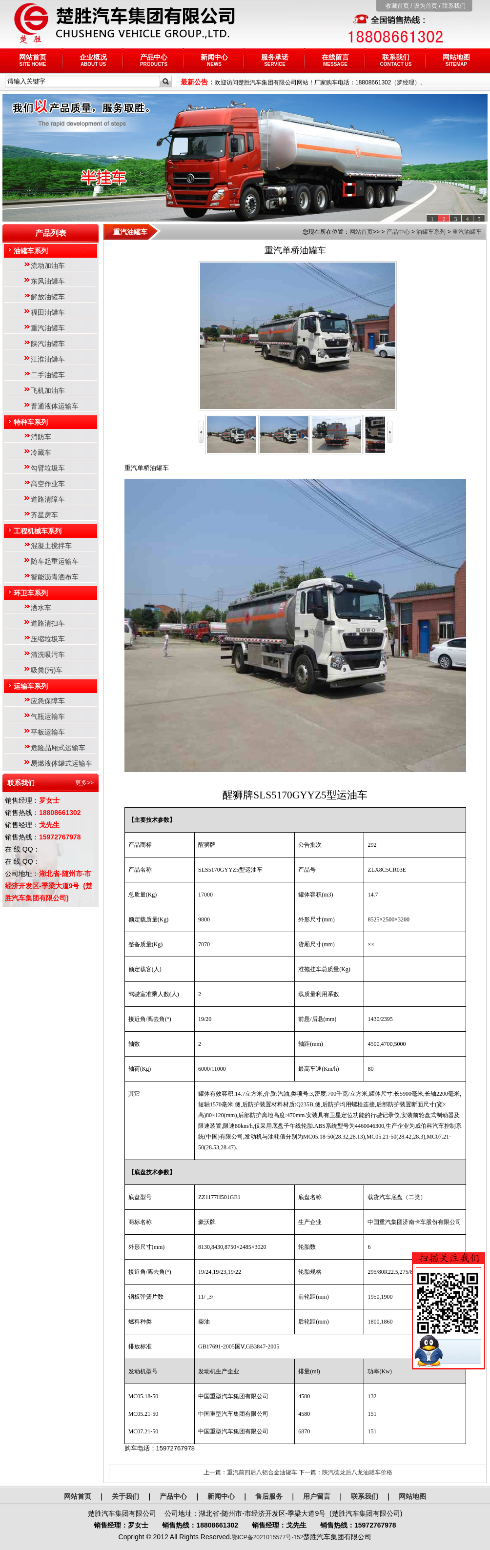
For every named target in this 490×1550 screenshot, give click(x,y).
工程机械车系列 (37, 531)
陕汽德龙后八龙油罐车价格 (357, 1472)
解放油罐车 (48, 297)
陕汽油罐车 (48, 343)
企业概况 (93, 60)
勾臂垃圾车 (48, 468)
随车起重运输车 (55, 561)
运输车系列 (31, 686)
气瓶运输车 (48, 716)
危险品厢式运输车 (58, 748)
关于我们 (125, 1496)
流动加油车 (48, 265)
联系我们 (454, 5)
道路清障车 (48, 499)
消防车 (41, 437)
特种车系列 (31, 422)
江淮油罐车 (48, 359)
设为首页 (425, 5)
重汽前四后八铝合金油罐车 (262, 1472)
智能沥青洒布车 (55, 577)
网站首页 (32, 60)
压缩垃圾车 (48, 639)
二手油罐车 (48, 375)
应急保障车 (48, 701)
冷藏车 (41, 452)
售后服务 (269, 1496)
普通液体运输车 (55, 406)
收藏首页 (397, 5)
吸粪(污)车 (46, 670)
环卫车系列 (31, 593)
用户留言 (316, 1496)
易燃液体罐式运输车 (61, 763)
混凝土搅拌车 (51, 546)
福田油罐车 (48, 312)
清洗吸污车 (48, 654)
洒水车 (41, 608)
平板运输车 (48, 732)
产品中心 (153, 60)
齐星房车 (44, 515)
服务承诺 (274, 60)
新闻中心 (214, 60)
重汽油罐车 (48, 328)
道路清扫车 (48, 623)
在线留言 (335, 60)
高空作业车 (48, 484)
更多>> (84, 782)
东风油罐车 (48, 281)
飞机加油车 (48, 390)
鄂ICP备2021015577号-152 (268, 1537)
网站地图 (456, 60)
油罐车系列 (31, 251)
